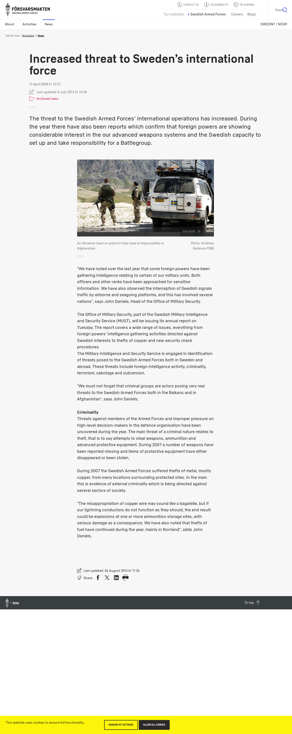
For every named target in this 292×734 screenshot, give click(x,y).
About (9, 24)
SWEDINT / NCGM (274, 24)
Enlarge (192, 231)
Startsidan (28, 35)
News (49, 24)
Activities (29, 24)
